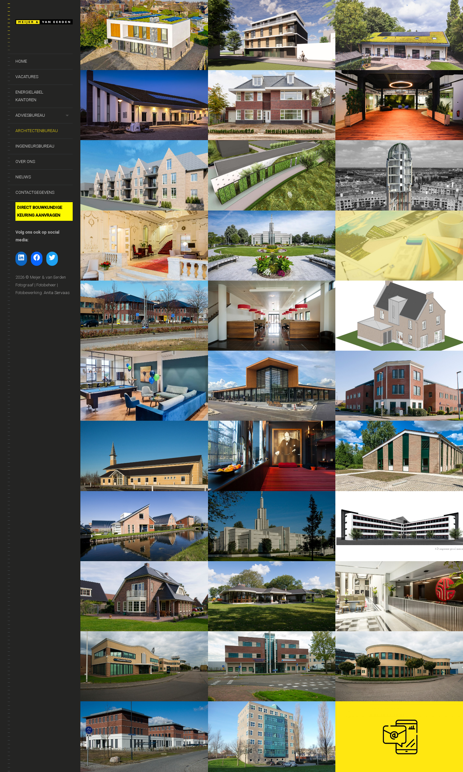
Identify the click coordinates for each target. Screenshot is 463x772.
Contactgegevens (34, 192)
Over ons (25, 161)
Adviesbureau (30, 115)
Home (21, 61)
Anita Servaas (57, 292)
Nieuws (23, 177)
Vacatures (26, 76)
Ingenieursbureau (34, 146)
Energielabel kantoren (29, 96)
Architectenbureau (36, 130)
